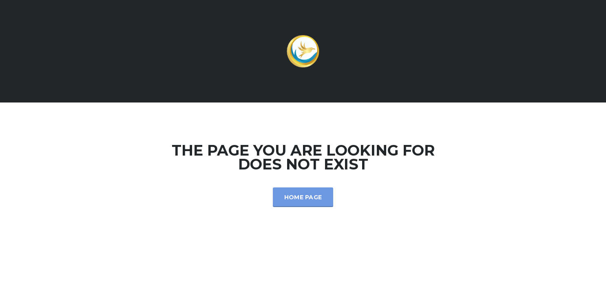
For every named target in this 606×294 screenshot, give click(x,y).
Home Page (303, 197)
